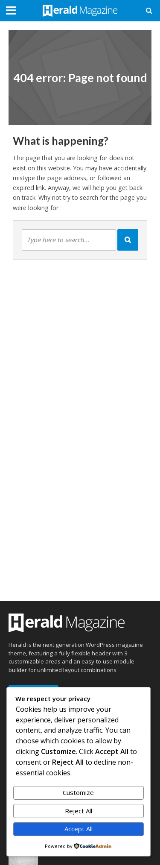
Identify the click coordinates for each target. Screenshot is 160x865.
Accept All (78, 828)
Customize (78, 792)
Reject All (78, 811)
